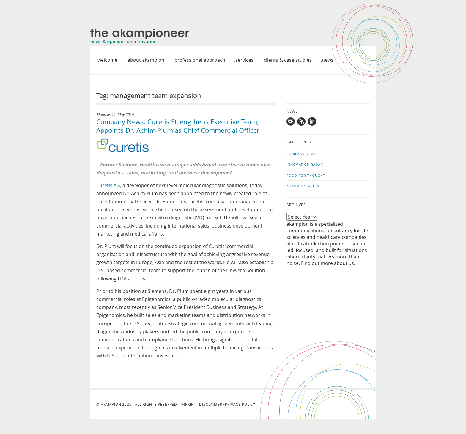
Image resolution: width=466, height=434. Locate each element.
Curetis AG (108, 185)
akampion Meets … (305, 186)
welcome (107, 60)
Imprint (188, 404)
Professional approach (199, 60)
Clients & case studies (288, 60)
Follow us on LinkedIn (312, 121)
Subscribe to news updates (301, 121)
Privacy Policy (240, 404)
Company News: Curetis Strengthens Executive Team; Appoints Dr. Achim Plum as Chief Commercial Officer (177, 126)
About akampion (145, 60)
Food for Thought (305, 175)
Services (244, 60)
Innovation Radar (304, 164)
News (327, 60)
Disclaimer (210, 404)
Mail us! (290, 121)
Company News (301, 153)
